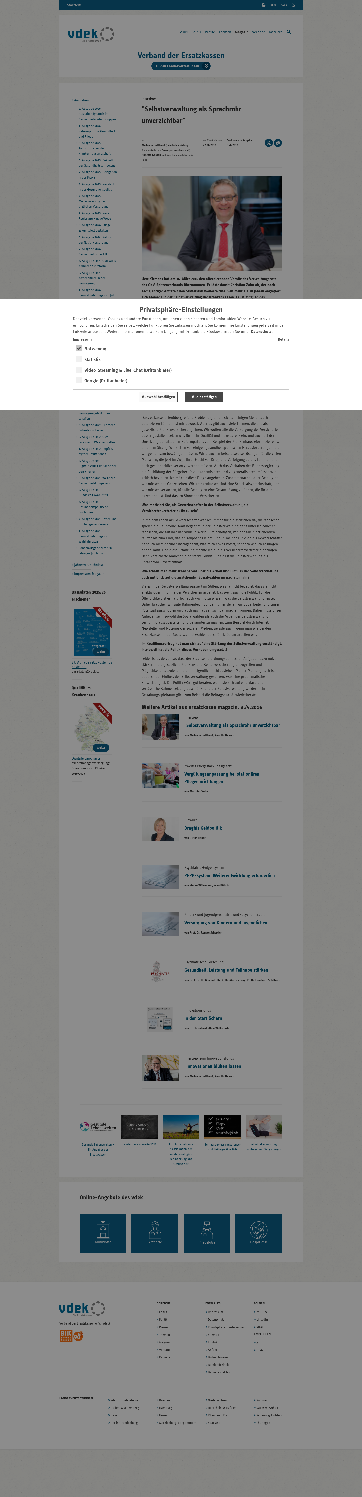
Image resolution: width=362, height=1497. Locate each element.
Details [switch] (283, 339)
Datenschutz (261, 332)
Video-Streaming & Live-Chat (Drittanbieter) (128, 370)
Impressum (82, 339)
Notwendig (95, 348)
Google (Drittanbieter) (105, 380)
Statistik (92, 359)
